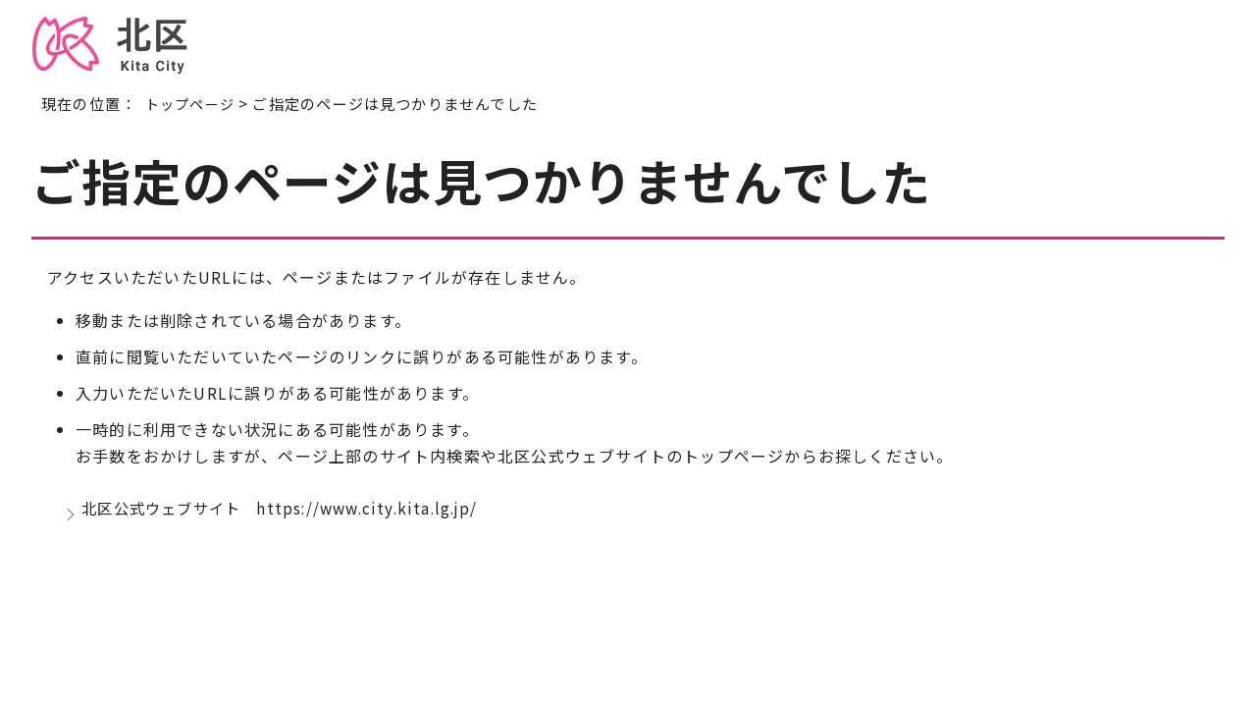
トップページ (192, 103)
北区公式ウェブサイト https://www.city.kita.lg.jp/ (290, 512)
